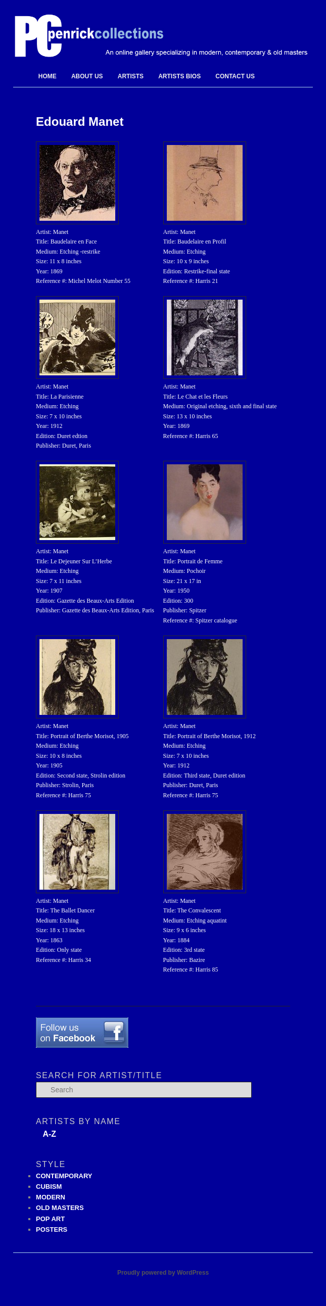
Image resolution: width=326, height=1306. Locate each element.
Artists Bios (179, 76)
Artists (131, 76)
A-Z (49, 1134)
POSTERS (51, 1229)
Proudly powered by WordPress (163, 1272)
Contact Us (235, 76)
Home (47, 76)
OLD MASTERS (60, 1208)
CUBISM (49, 1186)
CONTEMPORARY (64, 1176)
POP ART (50, 1219)
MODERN (50, 1197)
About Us (87, 76)
